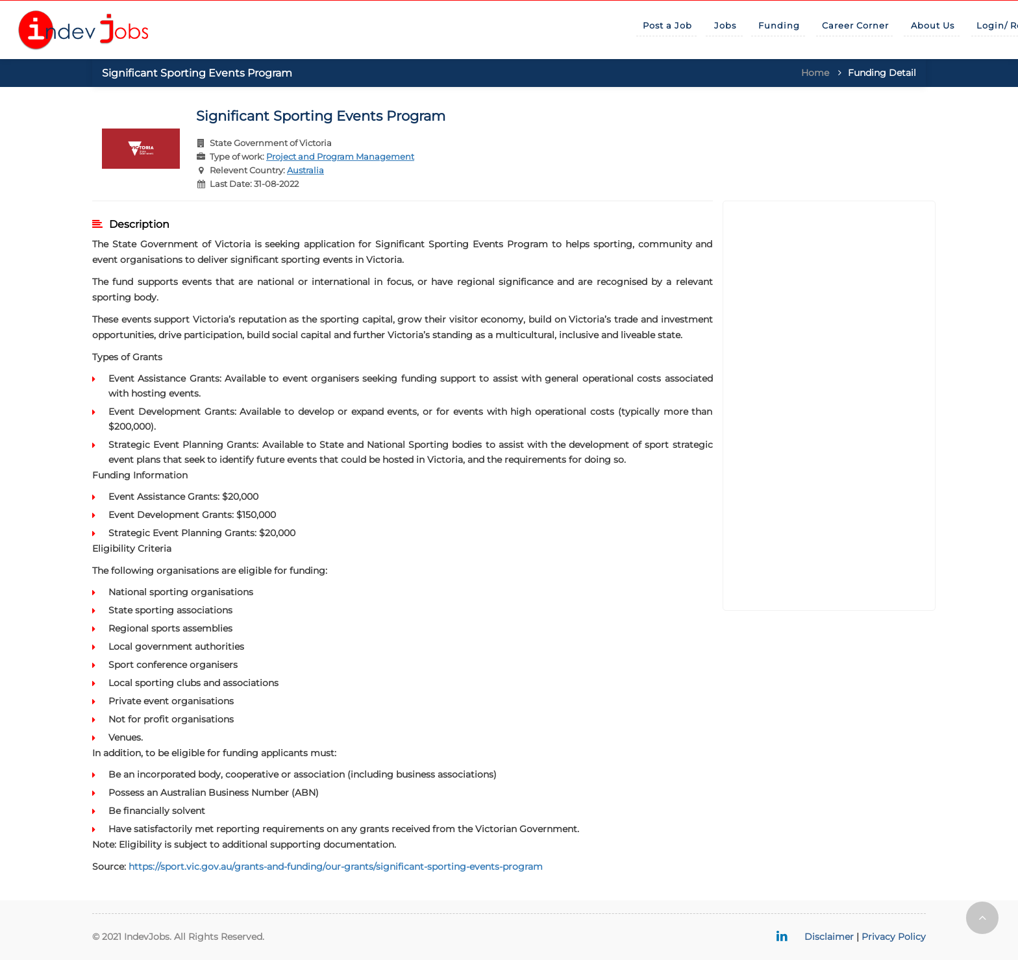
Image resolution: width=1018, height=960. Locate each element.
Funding (779, 25)
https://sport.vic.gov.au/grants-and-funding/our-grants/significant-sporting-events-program (336, 866)
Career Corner (855, 25)
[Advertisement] (829, 405)
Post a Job (667, 25)
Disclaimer (829, 936)
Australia (305, 170)
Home (815, 73)
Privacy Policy (894, 936)
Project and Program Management (340, 156)
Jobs (725, 25)
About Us (932, 25)
